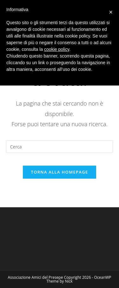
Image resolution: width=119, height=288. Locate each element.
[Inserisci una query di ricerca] (59, 146)
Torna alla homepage (59, 172)
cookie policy (56, 49)
